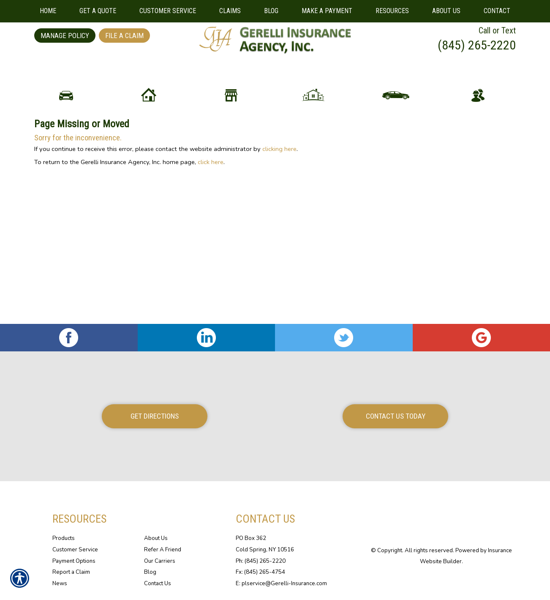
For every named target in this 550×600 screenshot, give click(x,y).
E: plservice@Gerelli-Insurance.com (281, 584)
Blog (150, 572)
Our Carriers (159, 561)
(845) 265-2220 (477, 45)
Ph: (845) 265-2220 (261, 561)
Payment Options (73, 561)
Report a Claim (71, 572)
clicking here (279, 219)
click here (210, 232)
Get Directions (155, 416)
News (59, 584)
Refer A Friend (162, 550)
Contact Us (157, 584)
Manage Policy (65, 35)
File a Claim (124, 35)
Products (63, 538)
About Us (156, 538)
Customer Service (75, 550)
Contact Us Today (395, 416)
